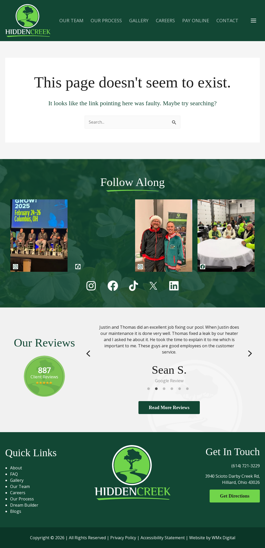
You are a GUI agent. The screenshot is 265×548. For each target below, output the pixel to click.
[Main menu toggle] (253, 20)
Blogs (15, 511)
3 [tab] (165, 390)
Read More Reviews (169, 407)
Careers (17, 493)
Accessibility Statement (163, 538)
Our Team (20, 486)
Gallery (17, 480)
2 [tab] (157, 390)
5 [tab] (180, 390)
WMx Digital (223, 538)
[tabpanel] (169, 354)
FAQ (14, 474)
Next (250, 353)
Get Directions (234, 496)
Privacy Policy (123, 538)
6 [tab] (188, 390)
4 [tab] (173, 390)
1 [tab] (149, 390)
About (16, 468)
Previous (88, 353)
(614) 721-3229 (245, 466)
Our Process (22, 499)
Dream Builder (24, 505)
